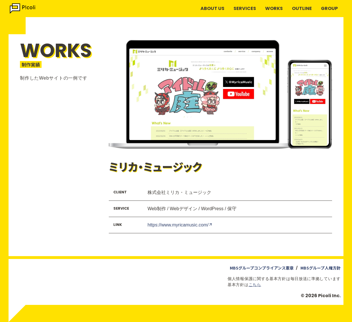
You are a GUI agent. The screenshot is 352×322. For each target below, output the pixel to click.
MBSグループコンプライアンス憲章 (262, 268)
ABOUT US (212, 8)
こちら (255, 284)
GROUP (329, 8)
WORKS (274, 8)
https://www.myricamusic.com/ (180, 224)
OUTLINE (302, 8)
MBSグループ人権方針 (320, 268)
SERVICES (245, 8)
